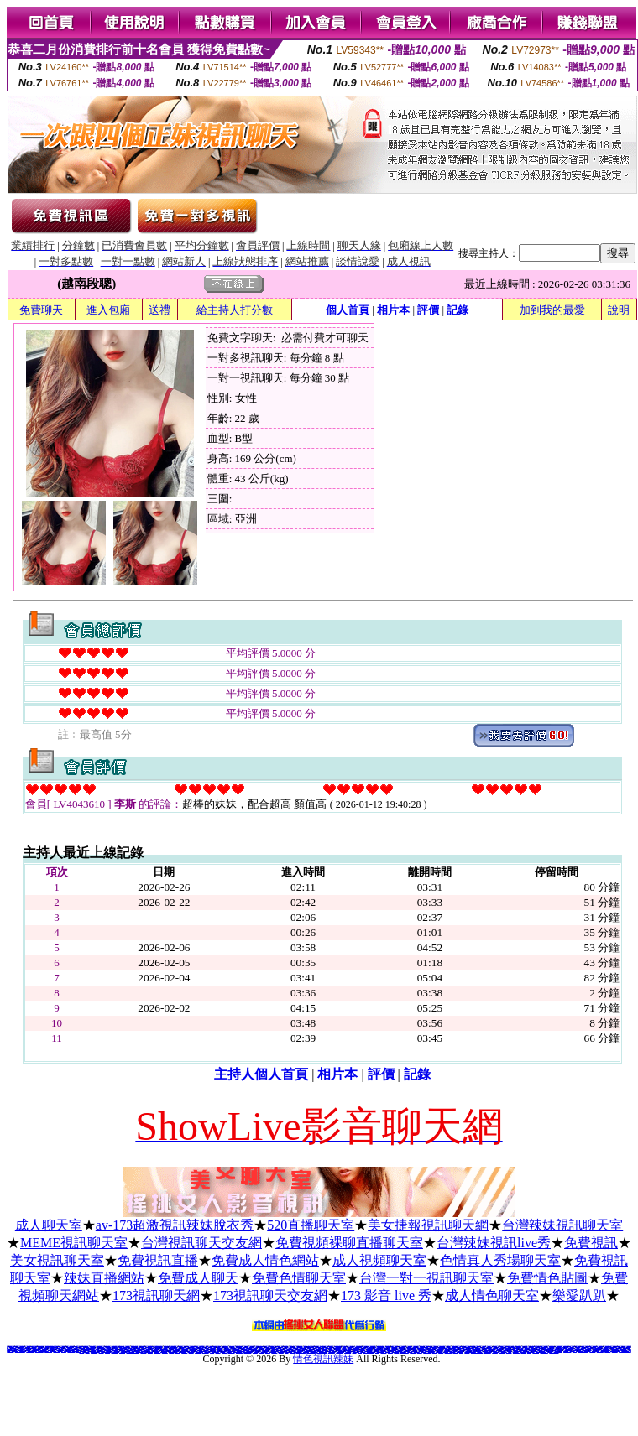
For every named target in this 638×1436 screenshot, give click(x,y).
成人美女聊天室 (615, 1350)
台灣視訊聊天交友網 (201, 1243)
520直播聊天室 (310, 1225)
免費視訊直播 (158, 1260)
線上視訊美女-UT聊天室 (553, 1351)
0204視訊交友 (509, 1351)
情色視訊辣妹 (323, 1359)
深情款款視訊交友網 (119, 1347)
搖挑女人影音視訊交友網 (270, 1346)
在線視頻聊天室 (165, 1351)
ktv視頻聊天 (81, 1351)
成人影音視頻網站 (115, 1351)
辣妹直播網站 (104, 1278)
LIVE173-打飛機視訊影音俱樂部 (132, 1351)
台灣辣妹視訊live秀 (494, 1243)
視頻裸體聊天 (191, 1351)
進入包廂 (108, 310)
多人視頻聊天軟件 (94, 1351)
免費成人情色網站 (265, 1260)
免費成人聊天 (198, 1278)
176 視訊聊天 (9, 1347)
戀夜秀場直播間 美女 (543, 1351)
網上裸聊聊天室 (198, 1351)
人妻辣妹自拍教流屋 (452, 1346)
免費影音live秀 (143, 1351)
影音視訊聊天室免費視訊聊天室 (443, 1348)
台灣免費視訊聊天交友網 (411, 1347)
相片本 (393, 310)
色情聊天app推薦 (356, 1349)
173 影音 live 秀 (386, 1295)
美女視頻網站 (107, 1351)
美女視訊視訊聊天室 (71, 1350)
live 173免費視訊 (448, 1351)
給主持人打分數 (234, 310)
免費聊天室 (575, 1350)
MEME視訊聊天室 (74, 1243)
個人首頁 (347, 310)
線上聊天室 (88, 1351)
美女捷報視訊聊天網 (428, 1225)
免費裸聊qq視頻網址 (567, 1350)
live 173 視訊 (495, 1351)
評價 (428, 310)
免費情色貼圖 (547, 1278)
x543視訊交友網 (535, 1351)
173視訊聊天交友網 (270, 1295)
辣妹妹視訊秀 (466, 1351)
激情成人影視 (523, 1351)
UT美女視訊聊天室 (48, 1350)
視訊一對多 (461, 1351)
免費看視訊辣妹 (304, 1347)
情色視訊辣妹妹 (502, 1351)
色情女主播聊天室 (264, 1350)
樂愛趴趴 (579, 1295)
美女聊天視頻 (150, 1351)
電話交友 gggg (619, 1346)
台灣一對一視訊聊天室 (426, 1278)
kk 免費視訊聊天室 (626, 1346)
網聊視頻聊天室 (592, 1350)
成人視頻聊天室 (379, 1260)
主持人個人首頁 (261, 1074)
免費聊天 (41, 310)
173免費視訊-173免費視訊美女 (477, 1351)
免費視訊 (591, 1243)
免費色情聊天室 (299, 1278)
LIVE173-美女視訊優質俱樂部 (624, 1350)
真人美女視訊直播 (56, 1350)
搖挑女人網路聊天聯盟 (424, 1345)
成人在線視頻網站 (431, 1350)
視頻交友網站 (101, 1351)
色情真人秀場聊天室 (500, 1260)
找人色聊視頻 (472, 1348)
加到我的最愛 (552, 310)
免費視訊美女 (455, 1351)
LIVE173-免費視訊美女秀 (583, 1350)
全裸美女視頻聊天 (157, 1351)
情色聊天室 (315, 1346)
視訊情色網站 (63, 1346)
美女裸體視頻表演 (600, 1350)
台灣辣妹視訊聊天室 (562, 1225)
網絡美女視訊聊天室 (30, 1350)
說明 (619, 310)
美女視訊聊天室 (57, 1260)
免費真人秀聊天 (387, 1347)
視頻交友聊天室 (607, 1350)
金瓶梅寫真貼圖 (321, 1346)
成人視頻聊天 (177, 1351)
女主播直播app (78, 1349)
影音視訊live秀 (122, 1351)
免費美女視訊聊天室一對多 (20, 1350)
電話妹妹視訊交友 (516, 1351)
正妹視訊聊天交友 (487, 1351)
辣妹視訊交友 (63, 1350)
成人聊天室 (48, 1225)
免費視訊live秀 (184, 1351)
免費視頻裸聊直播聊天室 (349, 1243)
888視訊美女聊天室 (140, 1347)
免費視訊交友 (440, 1351)
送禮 (159, 310)
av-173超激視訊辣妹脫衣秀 (175, 1225)
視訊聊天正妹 (171, 1351)
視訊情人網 (529, 1351)
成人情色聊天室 (492, 1295)
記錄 (457, 310)
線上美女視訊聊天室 (140, 1350)
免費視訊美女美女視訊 (39, 1350)
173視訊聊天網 (156, 1295)
